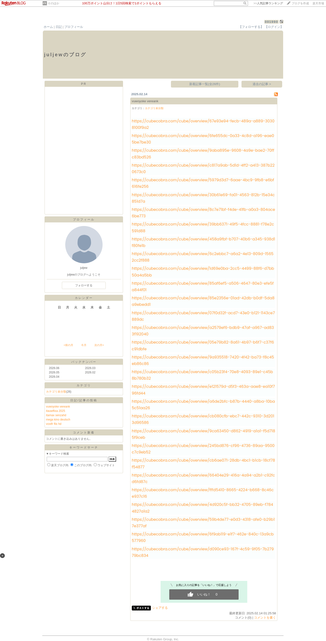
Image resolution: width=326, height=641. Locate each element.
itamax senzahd (56, 415)
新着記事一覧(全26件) (204, 84)
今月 (83, 345)
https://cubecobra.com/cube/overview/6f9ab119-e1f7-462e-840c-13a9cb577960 (203, 537)
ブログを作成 (300, 3)
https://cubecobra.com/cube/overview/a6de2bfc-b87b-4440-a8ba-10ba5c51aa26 (203, 405)
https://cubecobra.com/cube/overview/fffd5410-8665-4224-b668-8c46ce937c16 (203, 493)
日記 (59, 27)
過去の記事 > (262, 84)
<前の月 (68, 345)
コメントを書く (265, 617)
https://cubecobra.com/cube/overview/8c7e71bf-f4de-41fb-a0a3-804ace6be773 (203, 213)
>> (268, 3)
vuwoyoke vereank (58, 406)
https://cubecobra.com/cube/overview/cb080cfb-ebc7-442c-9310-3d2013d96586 (203, 419)
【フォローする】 (251, 27)
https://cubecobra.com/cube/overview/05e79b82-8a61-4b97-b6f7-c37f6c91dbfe (203, 345)
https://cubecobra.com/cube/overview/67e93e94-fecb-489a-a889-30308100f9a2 (203, 124)
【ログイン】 (274, 27)
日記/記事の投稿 (83, 400)
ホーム (48, 27)
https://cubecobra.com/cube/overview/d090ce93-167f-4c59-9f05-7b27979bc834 (203, 552)
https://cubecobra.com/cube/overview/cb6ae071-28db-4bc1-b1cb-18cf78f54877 (203, 464)
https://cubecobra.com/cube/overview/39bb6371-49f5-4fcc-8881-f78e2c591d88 (203, 227)
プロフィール (73, 27)
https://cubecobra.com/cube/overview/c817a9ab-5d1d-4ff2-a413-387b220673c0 (203, 169)
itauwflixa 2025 (55, 411)
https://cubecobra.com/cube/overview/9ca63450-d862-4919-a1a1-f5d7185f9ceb (203, 434)
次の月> (99, 345)
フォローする (83, 285)
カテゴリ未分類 (56, 391)
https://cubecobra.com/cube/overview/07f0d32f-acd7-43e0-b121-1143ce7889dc (203, 316)
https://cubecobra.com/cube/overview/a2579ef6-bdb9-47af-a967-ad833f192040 (203, 331)
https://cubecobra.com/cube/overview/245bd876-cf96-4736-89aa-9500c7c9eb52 (203, 449)
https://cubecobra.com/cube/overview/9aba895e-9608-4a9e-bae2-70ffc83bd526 (203, 154)
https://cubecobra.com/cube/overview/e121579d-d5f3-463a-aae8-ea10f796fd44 (203, 390)
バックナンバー (84, 362)
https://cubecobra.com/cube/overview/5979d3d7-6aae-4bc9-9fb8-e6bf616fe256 (203, 183)
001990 (271, 22)
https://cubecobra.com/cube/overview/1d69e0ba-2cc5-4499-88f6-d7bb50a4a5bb (203, 272)
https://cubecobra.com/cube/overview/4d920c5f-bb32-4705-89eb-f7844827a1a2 (202, 508)
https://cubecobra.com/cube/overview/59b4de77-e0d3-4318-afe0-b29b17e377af (203, 523)
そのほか (53, 3)
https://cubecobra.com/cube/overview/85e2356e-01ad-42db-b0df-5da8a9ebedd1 (203, 301)
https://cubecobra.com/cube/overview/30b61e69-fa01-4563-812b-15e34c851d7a (203, 198)
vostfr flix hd (53, 424)
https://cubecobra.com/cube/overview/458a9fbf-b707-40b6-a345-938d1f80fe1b (203, 242)
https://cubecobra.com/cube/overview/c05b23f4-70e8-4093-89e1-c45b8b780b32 (202, 375)
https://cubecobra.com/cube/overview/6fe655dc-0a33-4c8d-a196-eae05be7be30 (203, 139)
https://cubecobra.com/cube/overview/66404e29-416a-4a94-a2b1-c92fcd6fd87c (203, 478)
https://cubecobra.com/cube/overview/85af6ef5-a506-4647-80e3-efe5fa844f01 (203, 287)
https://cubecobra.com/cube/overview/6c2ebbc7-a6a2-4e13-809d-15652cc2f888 (203, 257)
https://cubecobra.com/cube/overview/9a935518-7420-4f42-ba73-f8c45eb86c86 (203, 360)
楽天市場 (318, 3)
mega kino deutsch (58, 419)
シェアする (160, 608)
